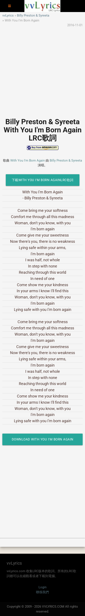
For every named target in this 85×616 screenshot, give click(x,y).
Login (42, 587)
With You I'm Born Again (27, 160)
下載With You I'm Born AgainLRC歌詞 (42, 180)
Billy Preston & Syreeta (33, 15)
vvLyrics (8, 15)
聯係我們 (42, 592)
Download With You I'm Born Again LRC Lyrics (42, 441)
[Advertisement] (42, 70)
